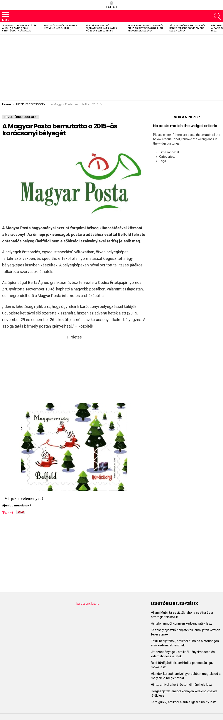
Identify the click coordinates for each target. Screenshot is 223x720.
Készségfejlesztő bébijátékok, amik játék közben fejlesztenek (101, 28)
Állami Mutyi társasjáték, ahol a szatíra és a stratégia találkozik (19, 28)
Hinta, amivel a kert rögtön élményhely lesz (181, 685)
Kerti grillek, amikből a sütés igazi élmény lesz (183, 702)
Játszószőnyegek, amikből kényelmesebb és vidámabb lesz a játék (187, 28)
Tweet (7, 512)
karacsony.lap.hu (87, 603)
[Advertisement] (111, 67)
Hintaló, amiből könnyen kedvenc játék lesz (60, 27)
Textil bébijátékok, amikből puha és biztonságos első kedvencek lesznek (146, 28)
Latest (111, 5)
